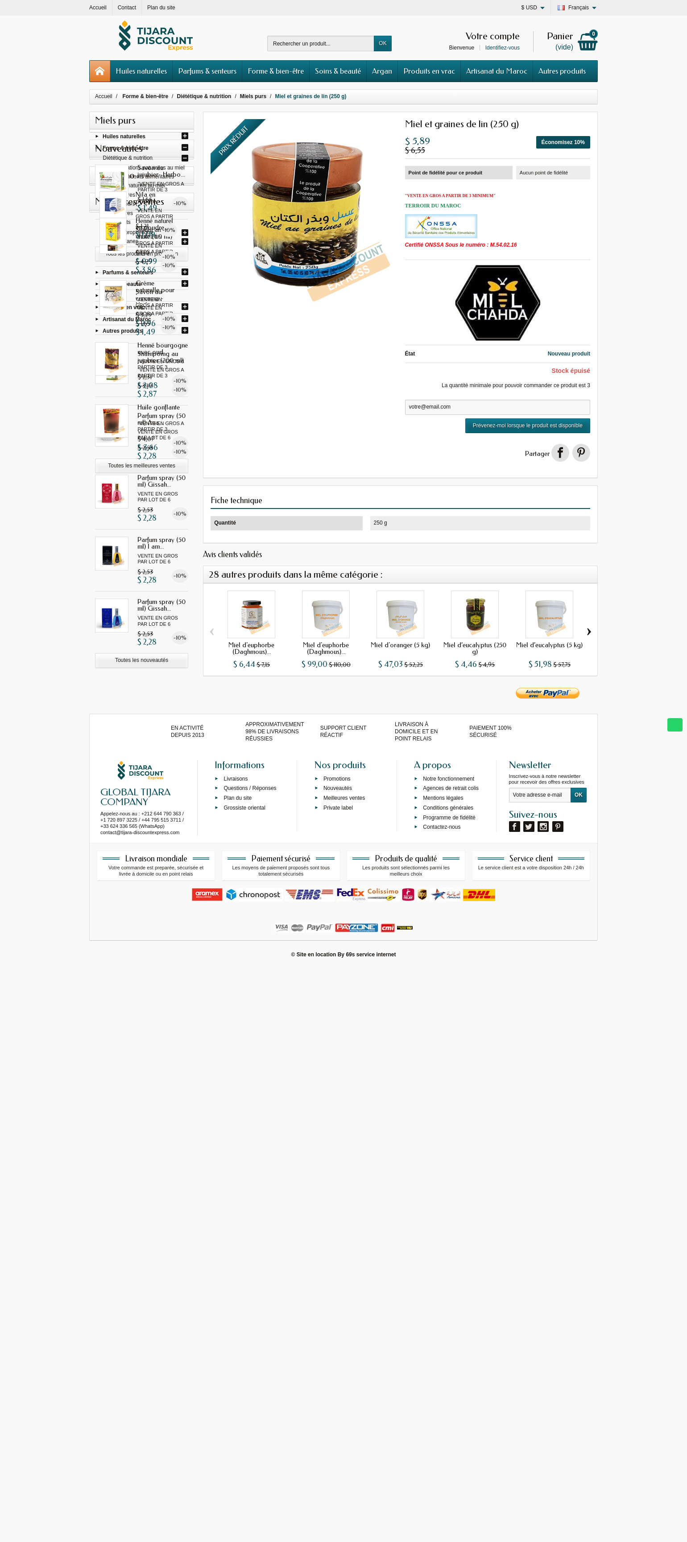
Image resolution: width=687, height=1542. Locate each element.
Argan (382, 70)
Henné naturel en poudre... (160, 1026)
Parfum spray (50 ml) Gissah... (161, 691)
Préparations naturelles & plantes (142, 253)
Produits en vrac (429, 70)
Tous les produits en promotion (141, 976)
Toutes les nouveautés (141, 871)
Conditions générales (448, 1380)
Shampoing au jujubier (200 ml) (160, 567)
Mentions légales (443, 1371)
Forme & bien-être (276, 70)
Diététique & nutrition (128, 160)
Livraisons (235, 1351)
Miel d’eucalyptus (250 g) (474, 648)
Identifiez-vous (502, 47)
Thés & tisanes (120, 243)
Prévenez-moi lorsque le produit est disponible (528, 425)
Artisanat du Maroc (496, 70)
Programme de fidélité (449, 1390)
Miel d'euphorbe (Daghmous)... (251, 648)
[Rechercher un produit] (320, 43)
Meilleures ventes (344, 1371)
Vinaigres (122, 215)
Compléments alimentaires (142, 179)
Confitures (123, 197)
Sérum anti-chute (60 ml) (160, 443)
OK (382, 43)
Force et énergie (122, 262)
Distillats (121, 224)
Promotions (337, 1351)
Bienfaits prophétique (128, 235)
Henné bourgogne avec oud (162, 1150)
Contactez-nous (441, 1400)
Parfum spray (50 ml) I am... (161, 753)
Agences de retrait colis (451, 1361)
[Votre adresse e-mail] (540, 1368)
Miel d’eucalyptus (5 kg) (549, 645)
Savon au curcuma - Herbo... (151, 508)
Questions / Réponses (249, 1361)
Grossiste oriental (244, 1380)
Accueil (103, 96)
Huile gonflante (158, 1209)
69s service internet (371, 1527)
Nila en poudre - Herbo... (160, 921)
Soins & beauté (338, 70)
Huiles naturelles (141, 70)
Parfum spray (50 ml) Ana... (161, 629)
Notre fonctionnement (448, 1351)
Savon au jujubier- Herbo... (161, 381)
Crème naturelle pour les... (159, 1088)
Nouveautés (337, 1361)
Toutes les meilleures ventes (141, 1268)
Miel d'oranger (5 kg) (400, 645)
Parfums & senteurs (207, 70)
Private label (338, 1380)
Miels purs (123, 206)
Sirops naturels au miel (138, 188)
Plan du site (237, 1371)
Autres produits (562, 70)
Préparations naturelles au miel (147, 170)
